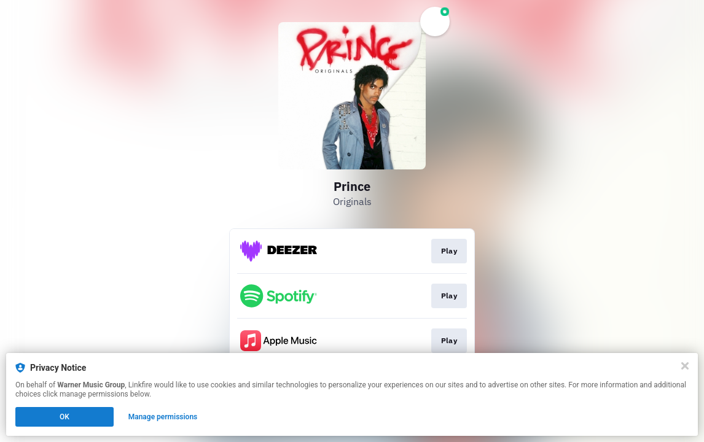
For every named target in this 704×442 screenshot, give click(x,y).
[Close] (685, 366)
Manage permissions (163, 417)
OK (64, 417)
